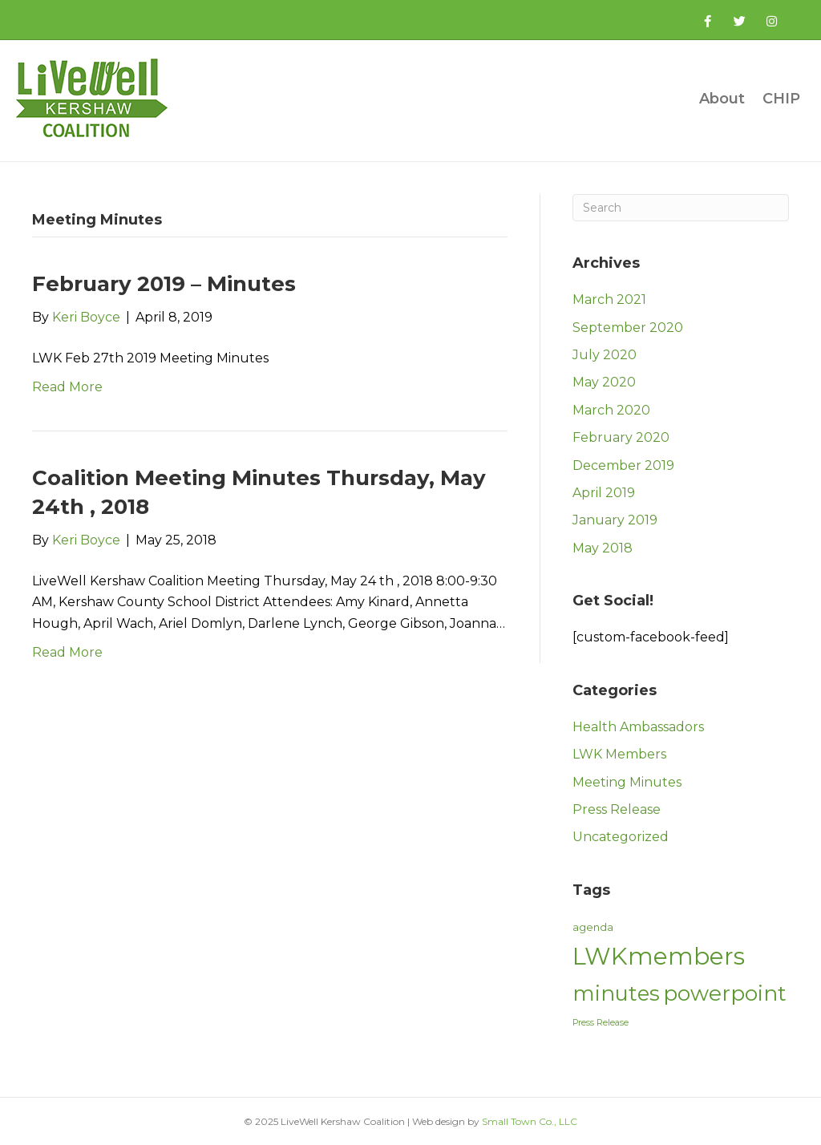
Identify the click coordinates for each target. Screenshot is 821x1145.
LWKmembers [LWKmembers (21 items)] (658, 956)
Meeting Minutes (626, 782)
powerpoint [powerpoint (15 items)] (725, 993)
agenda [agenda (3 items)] (592, 926)
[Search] (680, 207)
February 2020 (620, 437)
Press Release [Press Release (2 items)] (600, 1023)
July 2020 (604, 354)
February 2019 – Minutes (164, 284)
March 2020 (611, 410)
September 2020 (627, 327)
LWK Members (619, 754)
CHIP (781, 98)
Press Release (616, 809)
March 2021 (609, 299)
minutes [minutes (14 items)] (616, 993)
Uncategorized (620, 836)
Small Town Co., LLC (529, 1121)
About (722, 98)
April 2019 (603, 492)
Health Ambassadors (638, 726)
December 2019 (623, 465)
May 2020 (604, 382)
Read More (67, 386)
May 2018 (602, 548)
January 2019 (614, 520)
